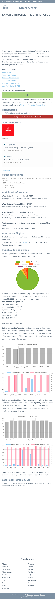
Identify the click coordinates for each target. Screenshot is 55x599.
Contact (36, 595)
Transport (6, 577)
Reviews (31, 586)
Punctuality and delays (10, 83)
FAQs (30, 575)
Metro (4, 586)
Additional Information (10, 78)
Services (31, 583)
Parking (30, 577)
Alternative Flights (9, 81)
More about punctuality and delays (33, 105)
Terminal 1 (31, 567)
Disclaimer (30, 595)
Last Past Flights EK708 (11, 86)
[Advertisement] (27, 34)
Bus (3, 580)
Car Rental (32, 580)
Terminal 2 (31, 569)
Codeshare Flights (9, 75)
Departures (6, 569)
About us (42, 595)
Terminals (31, 564)
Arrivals (5, 567)
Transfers (5, 588)
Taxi (3, 583)
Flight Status (6, 72)
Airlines (4, 575)
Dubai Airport (28, 7)
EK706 (24, 242)
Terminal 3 (31, 572)
